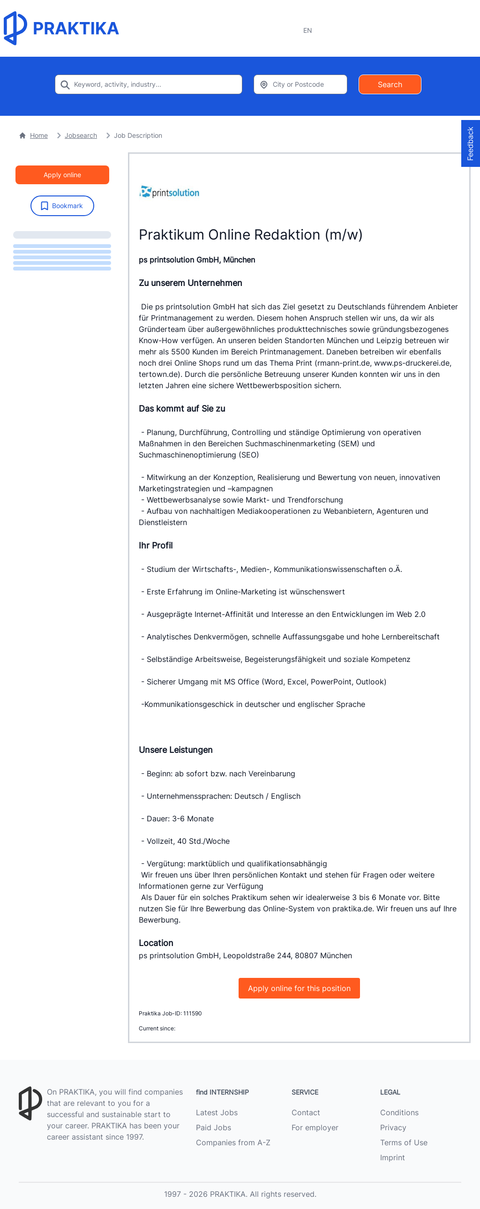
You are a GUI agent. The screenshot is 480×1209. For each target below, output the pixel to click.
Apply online (62, 175)
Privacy (393, 1127)
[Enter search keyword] (148, 84)
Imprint (392, 1157)
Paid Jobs (213, 1127)
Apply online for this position (299, 988)
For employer (315, 1127)
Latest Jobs (217, 1112)
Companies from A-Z (233, 1142)
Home (33, 135)
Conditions (399, 1112)
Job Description (138, 135)
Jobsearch (81, 135)
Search (390, 84)
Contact (306, 1112)
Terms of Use (404, 1142)
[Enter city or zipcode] (300, 84)
